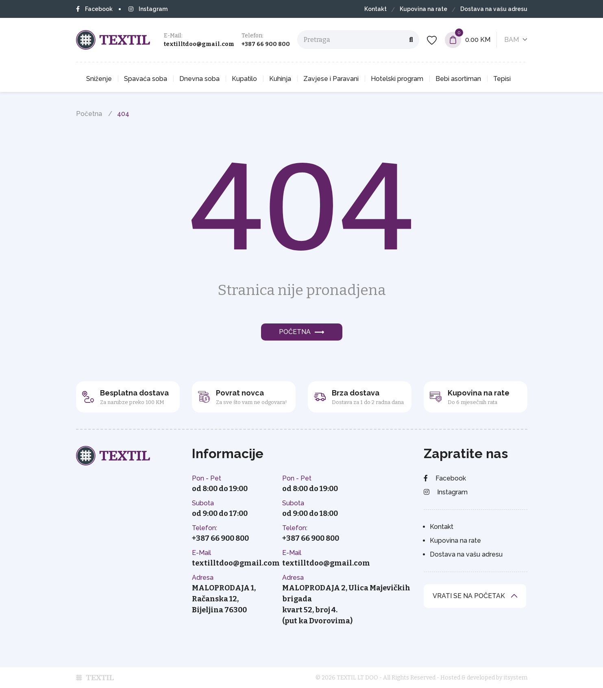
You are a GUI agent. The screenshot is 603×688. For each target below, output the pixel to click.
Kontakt (375, 9)
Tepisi (502, 79)
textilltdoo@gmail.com (199, 44)
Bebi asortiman (458, 79)
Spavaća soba (145, 79)
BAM (511, 40)
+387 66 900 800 (266, 44)
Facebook (94, 9)
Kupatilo (244, 79)
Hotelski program (397, 79)
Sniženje (99, 79)
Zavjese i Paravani (331, 79)
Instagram (148, 9)
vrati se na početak (469, 596)
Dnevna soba (199, 79)
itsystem (515, 677)
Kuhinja (280, 79)
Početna (89, 114)
